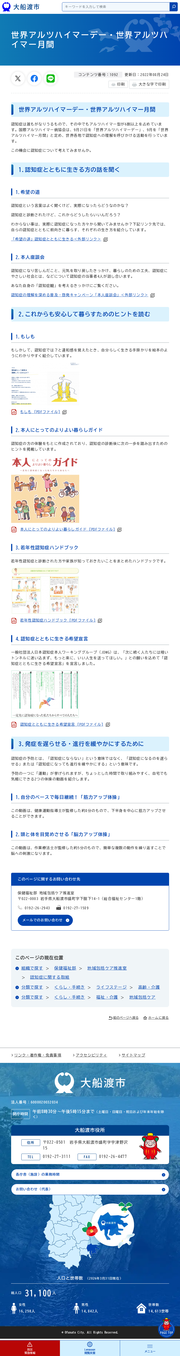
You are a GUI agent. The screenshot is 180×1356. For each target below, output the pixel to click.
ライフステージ (111, 988)
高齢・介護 (149, 988)
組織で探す (32, 968)
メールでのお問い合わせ (44, 920)
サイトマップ (131, 1055)
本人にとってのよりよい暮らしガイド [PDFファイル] (67, 529)
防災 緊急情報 (29, 1348)
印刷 (118, 84)
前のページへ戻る (123, 1018)
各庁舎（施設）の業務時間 (39, 1175)
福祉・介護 (107, 998)
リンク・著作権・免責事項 (36, 1055)
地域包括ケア (142, 998)
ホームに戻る (156, 1018)
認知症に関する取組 (50, 978)
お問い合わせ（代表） (35, 1190)
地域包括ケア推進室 (107, 968)
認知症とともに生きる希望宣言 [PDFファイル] (62, 724)
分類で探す (32, 988)
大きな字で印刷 (149, 84)
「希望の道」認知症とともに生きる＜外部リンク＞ (56, 239)
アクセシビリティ (90, 1055)
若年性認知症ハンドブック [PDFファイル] (58, 620)
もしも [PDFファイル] (40, 412)
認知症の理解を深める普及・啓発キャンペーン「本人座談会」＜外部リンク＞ (79, 295)
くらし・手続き (69, 988)
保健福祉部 (65, 968)
